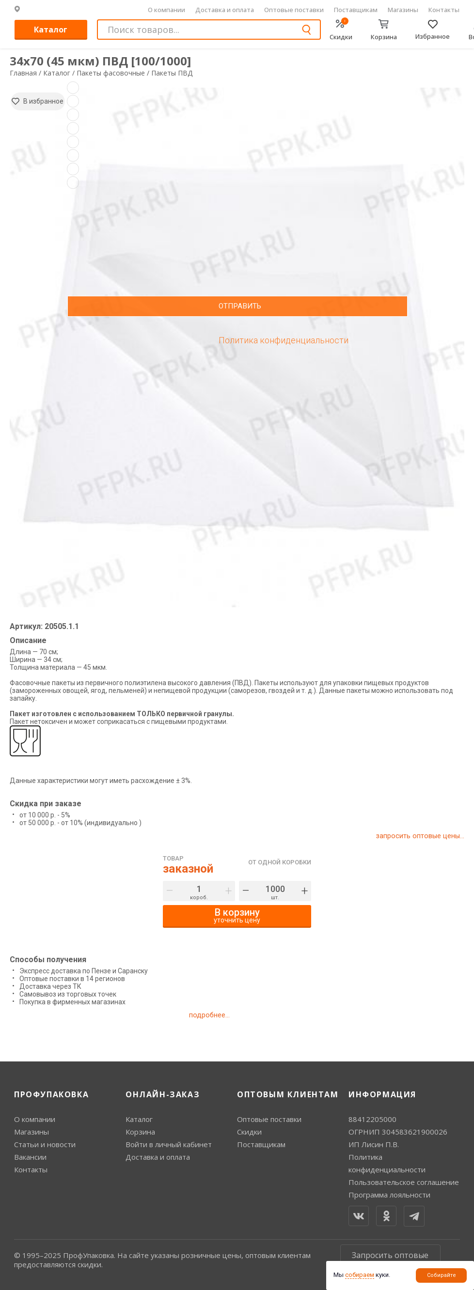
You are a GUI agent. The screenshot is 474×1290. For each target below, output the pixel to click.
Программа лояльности (389, 1194)
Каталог (50, 29)
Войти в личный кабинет (169, 1144)
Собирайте (441, 1275)
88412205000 (372, 1119)
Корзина (140, 1131)
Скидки (249, 1131)
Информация (382, 1094)
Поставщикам (356, 10)
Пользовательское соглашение (403, 1182)
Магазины (403, 10)
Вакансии (30, 1157)
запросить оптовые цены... (419, 835)
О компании (166, 10)
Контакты (443, 10)
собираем (359, 1274)
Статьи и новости (45, 1144)
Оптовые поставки (294, 10)
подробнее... (209, 1015)
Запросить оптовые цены (390, 1259)
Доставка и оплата (224, 10)
